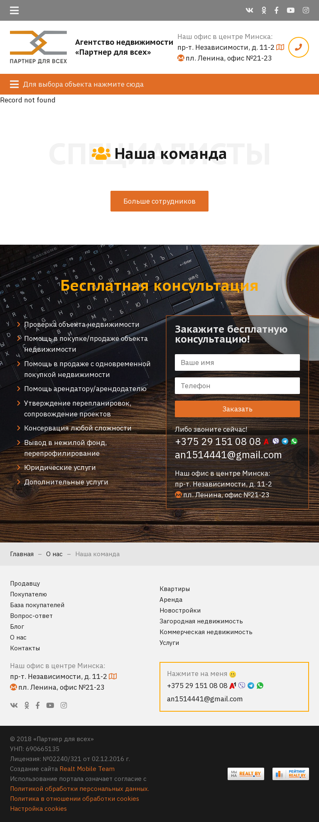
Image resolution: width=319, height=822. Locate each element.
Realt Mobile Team (87, 769)
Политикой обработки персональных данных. (79, 789)
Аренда (171, 599)
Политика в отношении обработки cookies (74, 799)
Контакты (25, 648)
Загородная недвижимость (201, 621)
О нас (54, 554)
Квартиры (175, 589)
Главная (22, 554)
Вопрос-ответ (31, 616)
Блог (17, 626)
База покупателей (37, 605)
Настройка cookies (38, 808)
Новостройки (180, 610)
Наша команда (97, 554)
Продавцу (25, 583)
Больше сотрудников (159, 201)
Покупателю (28, 594)
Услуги (169, 643)
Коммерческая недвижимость (206, 632)
